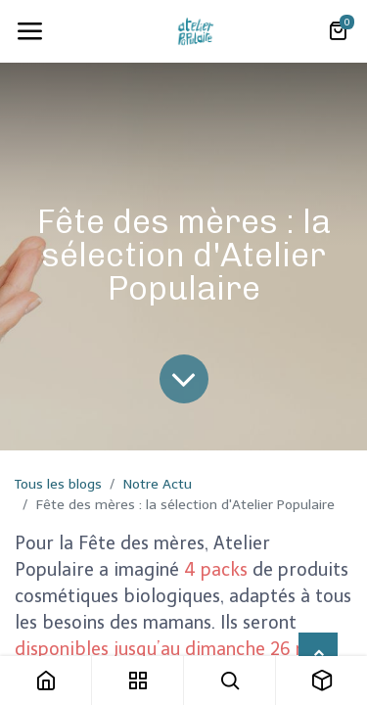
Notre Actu (157, 484)
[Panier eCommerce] (337, 31)
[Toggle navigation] (29, 31)
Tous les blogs (58, 484)
